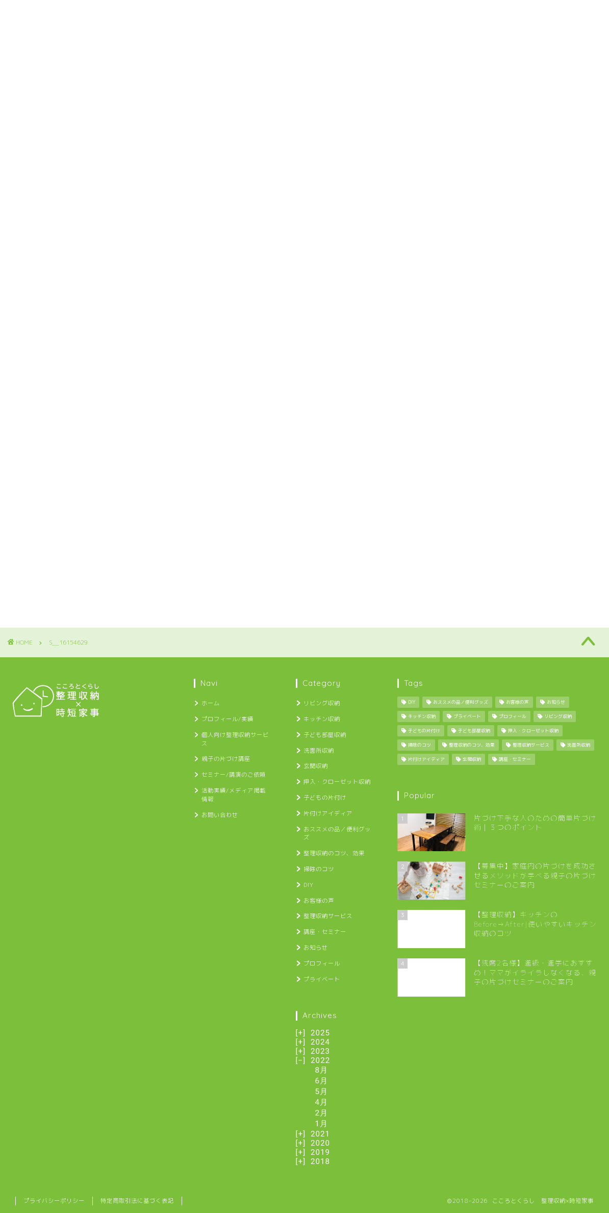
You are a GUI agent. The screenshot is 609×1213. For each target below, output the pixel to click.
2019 (320, 1152)
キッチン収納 (321, 719)
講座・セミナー (324, 932)
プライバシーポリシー (54, 1201)
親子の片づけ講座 (282, 14)
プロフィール (321, 963)
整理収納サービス (327, 916)
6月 (321, 1080)
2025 (320, 1032)
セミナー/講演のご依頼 (369, 14)
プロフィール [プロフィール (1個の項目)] (512, 716)
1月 (321, 1123)
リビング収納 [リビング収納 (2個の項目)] (558, 716)
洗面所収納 (318, 751)
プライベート (321, 979)
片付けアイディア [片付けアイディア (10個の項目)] (426, 759)
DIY (308, 885)
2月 (321, 1113)
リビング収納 (321, 703)
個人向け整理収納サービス (190, 14)
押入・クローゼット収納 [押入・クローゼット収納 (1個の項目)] (533, 731)
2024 (320, 1042)
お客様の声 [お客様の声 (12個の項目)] (517, 702)
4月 (321, 1102)
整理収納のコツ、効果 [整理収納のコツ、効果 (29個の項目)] (472, 745)
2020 (320, 1143)
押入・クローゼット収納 (337, 782)
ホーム (33, 14)
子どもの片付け (324, 798)
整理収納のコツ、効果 (334, 853)
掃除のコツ (318, 869)
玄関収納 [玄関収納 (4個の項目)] (472, 759)
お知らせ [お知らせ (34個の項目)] (556, 702)
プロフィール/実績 (96, 14)
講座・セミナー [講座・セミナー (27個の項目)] (515, 759)
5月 (321, 1091)
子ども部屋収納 (324, 735)
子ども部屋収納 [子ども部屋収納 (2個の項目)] (474, 731)
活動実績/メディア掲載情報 (471, 14)
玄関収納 (315, 766)
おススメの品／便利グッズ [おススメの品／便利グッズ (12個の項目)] (460, 702)
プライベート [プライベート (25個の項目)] (467, 716)
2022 (320, 1060)
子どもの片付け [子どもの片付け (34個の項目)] (424, 731)
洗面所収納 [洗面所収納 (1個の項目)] (578, 745)
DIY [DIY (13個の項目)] (411, 702)
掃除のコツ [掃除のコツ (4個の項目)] (419, 745)
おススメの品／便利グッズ (337, 833)
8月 (321, 1070)
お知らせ (315, 948)
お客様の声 (318, 901)
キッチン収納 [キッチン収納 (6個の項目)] (422, 716)
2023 (320, 1051)
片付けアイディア (327, 813)
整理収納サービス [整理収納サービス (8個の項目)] (531, 745)
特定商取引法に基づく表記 (137, 1201)
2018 (320, 1161)
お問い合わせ (558, 14)
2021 (320, 1133)
